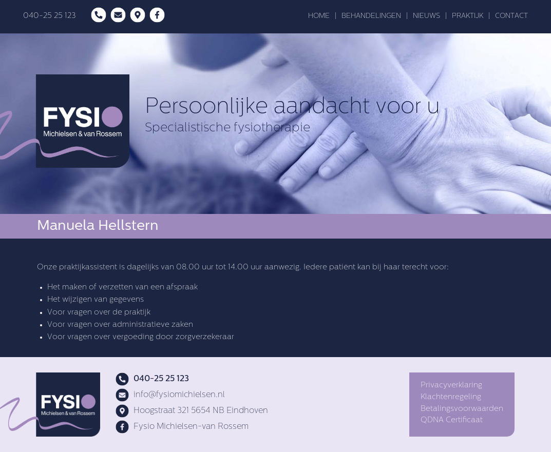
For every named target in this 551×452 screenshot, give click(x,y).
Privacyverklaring (451, 385)
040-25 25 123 (49, 16)
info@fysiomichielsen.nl (170, 395)
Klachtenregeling (451, 397)
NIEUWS (426, 16)
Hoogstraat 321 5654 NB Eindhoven (192, 411)
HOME (319, 16)
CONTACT (511, 16)
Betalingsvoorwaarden (462, 409)
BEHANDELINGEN (371, 16)
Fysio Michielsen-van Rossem (182, 427)
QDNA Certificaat (452, 420)
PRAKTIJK (467, 16)
